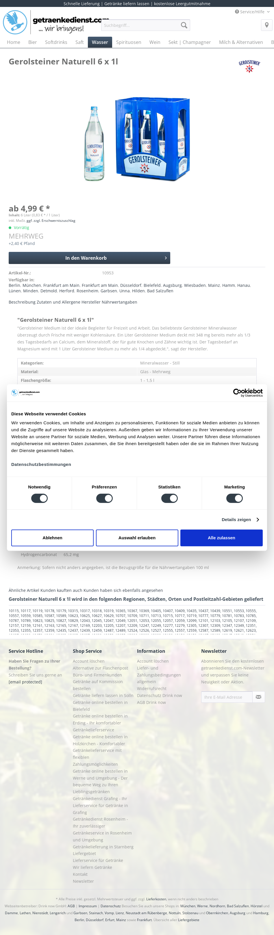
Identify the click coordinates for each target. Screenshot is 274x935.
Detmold (48, 290)
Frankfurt (144, 919)
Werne (202, 906)
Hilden (138, 290)
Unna (124, 290)
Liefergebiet (84, 853)
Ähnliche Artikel (24, 590)
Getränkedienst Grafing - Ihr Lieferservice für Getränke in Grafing (100, 805)
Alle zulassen (221, 537)
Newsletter (83, 881)
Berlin (14, 285)
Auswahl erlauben (137, 537)
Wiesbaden (195, 285)
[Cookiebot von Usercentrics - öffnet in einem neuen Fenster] (237, 393)
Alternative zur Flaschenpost (100, 668)
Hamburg (261, 912)
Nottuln (175, 912)
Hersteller (91, 302)
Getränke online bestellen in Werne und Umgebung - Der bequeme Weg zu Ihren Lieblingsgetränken (100, 781)
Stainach (96, 912)
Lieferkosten (156, 899)
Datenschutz (111, 906)
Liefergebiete (188, 919)
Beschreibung (22, 302)
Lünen (15, 290)
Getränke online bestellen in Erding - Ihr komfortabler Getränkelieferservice (100, 723)
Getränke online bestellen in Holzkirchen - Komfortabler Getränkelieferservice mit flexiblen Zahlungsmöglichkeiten (100, 750)
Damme (11, 912)
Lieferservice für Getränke (98, 860)
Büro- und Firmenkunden (97, 675)
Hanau (243, 285)
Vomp (109, 912)
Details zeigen (236, 519)
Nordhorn (217, 906)
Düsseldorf (130, 285)
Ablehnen (52, 537)
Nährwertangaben (119, 302)
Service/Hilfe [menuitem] (250, 11)
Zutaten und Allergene (58, 302)
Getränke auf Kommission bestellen (98, 685)
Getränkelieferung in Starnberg (103, 847)
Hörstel (256, 906)
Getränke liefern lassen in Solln (103, 695)
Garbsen (109, 290)
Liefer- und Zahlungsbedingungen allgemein (159, 675)
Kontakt (80, 874)
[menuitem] (145, 27)
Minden (30, 290)
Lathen (25, 912)
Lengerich (58, 912)
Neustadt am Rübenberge (146, 912)
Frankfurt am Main (61, 285)
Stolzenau (190, 912)
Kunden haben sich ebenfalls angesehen (123, 590)
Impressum (88, 906)
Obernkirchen (217, 912)
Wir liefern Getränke (92, 867)
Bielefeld (152, 285)
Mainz (214, 285)
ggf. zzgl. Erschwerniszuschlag (51, 220)
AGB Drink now (151, 702)
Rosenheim (87, 290)
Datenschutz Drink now (159, 695)
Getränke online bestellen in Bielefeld (100, 706)
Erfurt (109, 919)
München (32, 285)
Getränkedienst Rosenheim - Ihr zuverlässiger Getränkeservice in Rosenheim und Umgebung (102, 829)
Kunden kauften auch (61, 590)
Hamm (228, 285)
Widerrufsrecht (151, 688)
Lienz (120, 912)
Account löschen (89, 661)
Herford (66, 290)
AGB (71, 906)
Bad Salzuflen (160, 290)
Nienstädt (40, 912)
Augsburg (172, 285)
